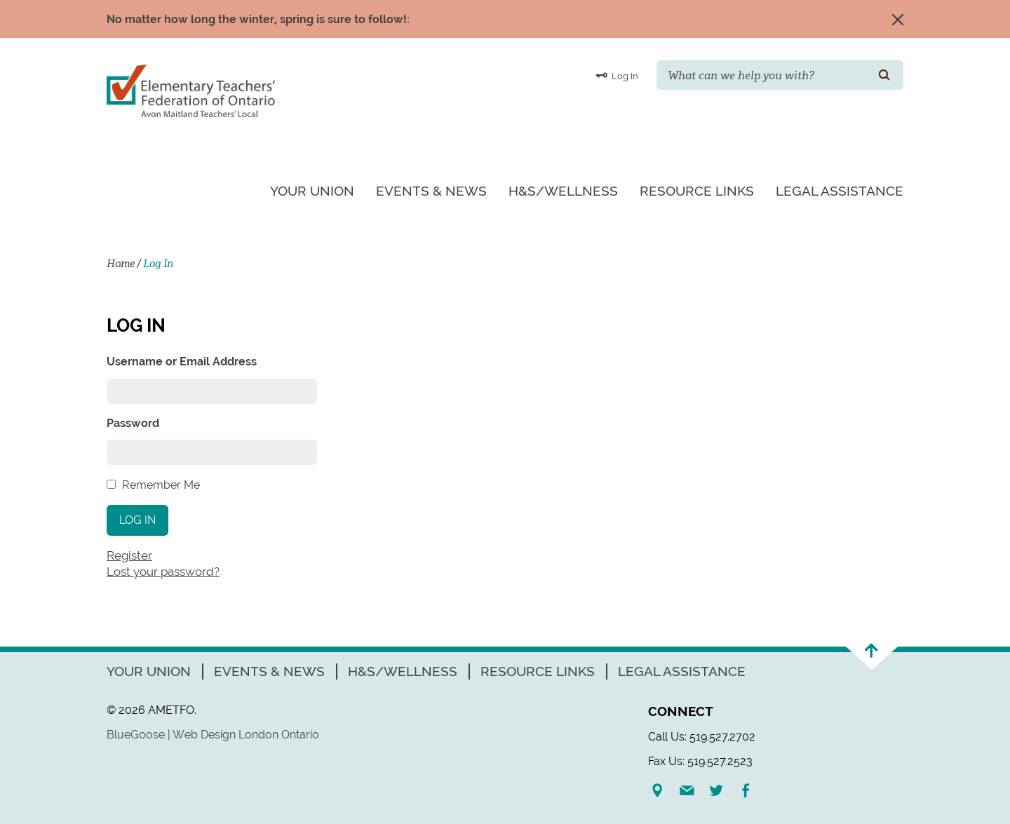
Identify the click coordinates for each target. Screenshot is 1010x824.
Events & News (431, 190)
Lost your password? (163, 572)
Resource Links (697, 190)
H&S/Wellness (563, 190)
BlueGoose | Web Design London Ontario (213, 734)
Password (133, 423)
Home (121, 264)
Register (129, 555)
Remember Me (161, 485)
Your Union (312, 190)
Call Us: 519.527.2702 (701, 736)
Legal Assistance (839, 190)
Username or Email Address (182, 361)
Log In (616, 75)
